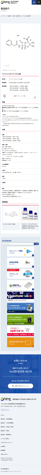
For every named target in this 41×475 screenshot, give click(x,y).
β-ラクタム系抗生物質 (26, 16)
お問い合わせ (4, 454)
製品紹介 (10, 16)
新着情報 (3, 450)
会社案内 (3, 446)
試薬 (14, 16)
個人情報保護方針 (5, 469)
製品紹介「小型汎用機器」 (7, 423)
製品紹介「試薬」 (5, 430)
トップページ (4, 16)
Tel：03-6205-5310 (7, 406)
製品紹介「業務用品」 (6, 434)
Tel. (20, 371)
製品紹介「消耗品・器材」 (7, 427)
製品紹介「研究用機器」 (7, 419)
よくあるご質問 (5, 438)
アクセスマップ (4, 409)
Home (2, 415)
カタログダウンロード (6, 442)
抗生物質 (18, 16)
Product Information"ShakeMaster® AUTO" (7, 459)
